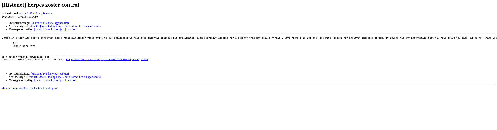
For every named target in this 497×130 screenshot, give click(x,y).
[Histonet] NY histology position (50, 22)
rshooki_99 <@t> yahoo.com (36, 13)
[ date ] (38, 29)
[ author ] (72, 29)
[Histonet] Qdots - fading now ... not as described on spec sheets (63, 26)
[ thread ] (48, 29)
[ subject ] (60, 29)
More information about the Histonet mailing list (29, 94)
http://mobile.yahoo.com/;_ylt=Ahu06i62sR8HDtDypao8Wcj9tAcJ (107, 64)
